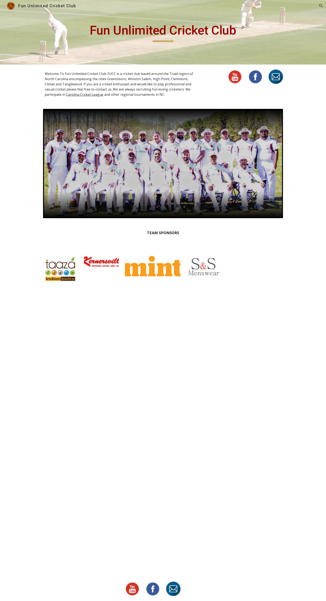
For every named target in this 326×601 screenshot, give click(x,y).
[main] (163, 32)
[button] (321, 6)
